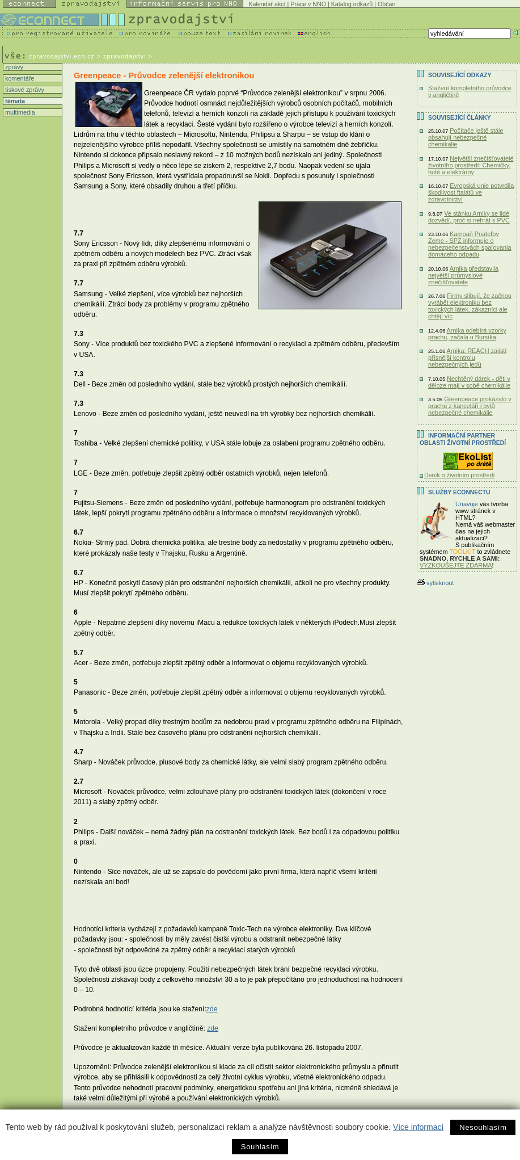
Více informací (418, 1127)
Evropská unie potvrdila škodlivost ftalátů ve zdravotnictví (471, 192)
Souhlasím (260, 1146)
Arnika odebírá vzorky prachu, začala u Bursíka (467, 334)
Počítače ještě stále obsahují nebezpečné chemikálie (466, 137)
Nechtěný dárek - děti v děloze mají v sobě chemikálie (469, 382)
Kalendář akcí (266, 4)
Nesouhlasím (482, 1127)
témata (14, 101)
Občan (386, 4)
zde (212, 1009)
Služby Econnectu (459, 492)
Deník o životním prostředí (459, 475)
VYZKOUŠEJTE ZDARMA (456, 565)
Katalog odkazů (352, 4)
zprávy (13, 67)
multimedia (19, 112)
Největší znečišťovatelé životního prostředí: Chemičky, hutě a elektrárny (471, 165)
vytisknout (435, 582)
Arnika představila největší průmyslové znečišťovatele (463, 275)
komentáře (18, 78)
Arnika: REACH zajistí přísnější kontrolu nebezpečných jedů (467, 357)
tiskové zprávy (23, 89)
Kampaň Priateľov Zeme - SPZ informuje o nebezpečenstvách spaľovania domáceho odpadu (469, 244)
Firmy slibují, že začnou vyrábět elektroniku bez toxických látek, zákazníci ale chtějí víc (469, 306)
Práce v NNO (308, 4)
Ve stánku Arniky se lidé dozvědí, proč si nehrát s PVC (469, 217)
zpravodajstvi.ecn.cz (62, 56)
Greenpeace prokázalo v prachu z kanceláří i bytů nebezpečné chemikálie (469, 406)
